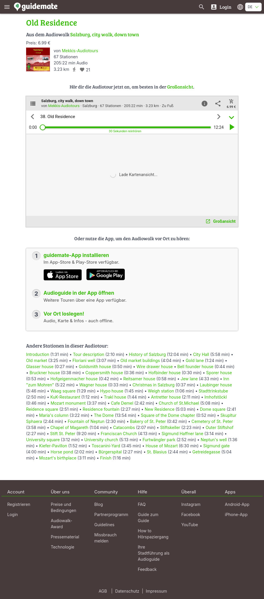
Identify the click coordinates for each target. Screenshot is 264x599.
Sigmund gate (216, 445)
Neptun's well (214, 439)
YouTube (189, 524)
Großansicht (180, 87)
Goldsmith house (95, 366)
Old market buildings (140, 360)
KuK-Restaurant (65, 396)
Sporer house (219, 372)
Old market (36, 360)
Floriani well (84, 360)
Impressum (156, 591)
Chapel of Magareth (69, 427)
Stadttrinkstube (213, 390)
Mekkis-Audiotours (80, 50)
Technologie (62, 546)
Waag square (63, 390)
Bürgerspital (110, 451)
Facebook (190, 514)
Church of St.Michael (179, 403)
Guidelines (104, 524)
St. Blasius (157, 451)
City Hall (201, 354)
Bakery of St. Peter (148, 421)
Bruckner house (45, 372)
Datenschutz (127, 591)
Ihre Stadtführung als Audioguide (153, 553)
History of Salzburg (147, 354)
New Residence (160, 409)
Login (12, 514)
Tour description (88, 354)
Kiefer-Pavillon (53, 445)
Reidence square (42, 409)
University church (101, 439)
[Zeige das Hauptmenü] (7, 7)
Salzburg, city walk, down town (104, 34)
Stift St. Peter (62, 433)
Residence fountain (101, 409)
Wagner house (93, 384)
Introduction (37, 354)
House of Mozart (162, 445)
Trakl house (115, 396)
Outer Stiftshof (220, 427)
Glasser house (39, 366)
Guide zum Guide (148, 517)
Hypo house (111, 390)
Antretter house (166, 396)
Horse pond (62, 451)
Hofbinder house (165, 372)
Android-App (237, 504)
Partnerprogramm (111, 514)
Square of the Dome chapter (168, 415)
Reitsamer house (139, 378)
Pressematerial (65, 536)
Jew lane (189, 378)
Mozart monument (68, 403)
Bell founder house (195, 366)
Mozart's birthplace (57, 457)
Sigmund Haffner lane (182, 433)
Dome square (212, 409)
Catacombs (124, 427)
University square (43, 439)
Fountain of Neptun (86, 421)
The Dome (104, 415)
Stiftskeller (170, 427)
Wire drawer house (154, 366)
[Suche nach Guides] (201, 7)
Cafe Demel (122, 403)
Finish (105, 457)
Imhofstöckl (216, 396)
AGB (103, 591)
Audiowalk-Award (61, 523)
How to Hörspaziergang (153, 533)
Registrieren (18, 504)
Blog (98, 504)
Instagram (190, 504)
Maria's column (53, 415)
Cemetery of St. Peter (212, 421)
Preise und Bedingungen (63, 507)
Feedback (147, 569)
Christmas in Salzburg (154, 384)
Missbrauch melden (105, 537)
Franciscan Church (119, 433)
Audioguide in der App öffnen (79, 293)
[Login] (221, 7)
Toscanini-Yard (106, 445)
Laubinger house (216, 384)
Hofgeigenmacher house (74, 378)
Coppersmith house (104, 372)
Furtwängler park (158, 439)
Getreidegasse (206, 451)
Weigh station (161, 390)
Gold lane (195, 360)
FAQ (142, 504)
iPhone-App (236, 514)
